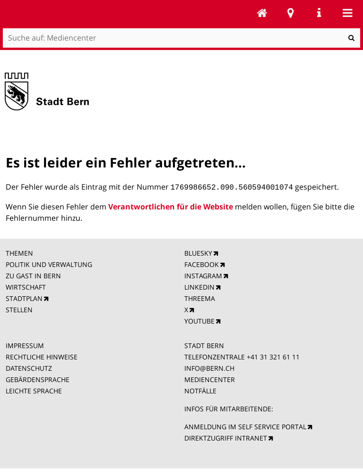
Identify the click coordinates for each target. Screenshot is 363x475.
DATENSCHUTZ (29, 367)
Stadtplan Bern (290, 12)
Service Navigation (319, 12)
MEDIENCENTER (209, 378)
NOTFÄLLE (200, 389)
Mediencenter (262, 12)
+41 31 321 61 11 (273, 355)
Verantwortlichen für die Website (170, 205)
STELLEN (19, 308)
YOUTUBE (199, 320)
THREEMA (199, 297)
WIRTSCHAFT (26, 286)
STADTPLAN (24, 297)
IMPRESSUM (25, 344)
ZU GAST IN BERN (33, 274)
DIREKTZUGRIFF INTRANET (225, 437)
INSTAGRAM (203, 274)
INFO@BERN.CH (209, 367)
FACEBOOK (201, 263)
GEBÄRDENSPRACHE (37, 378)
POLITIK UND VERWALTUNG (49, 263)
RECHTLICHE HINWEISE (42, 355)
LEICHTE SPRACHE (34, 389)
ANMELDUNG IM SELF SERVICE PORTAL (245, 425)
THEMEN (19, 252)
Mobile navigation (347, 12)
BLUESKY (198, 252)
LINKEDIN (199, 286)
